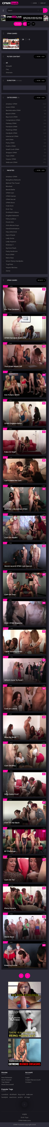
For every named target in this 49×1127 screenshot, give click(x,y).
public (20, 1097)
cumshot (4, 1094)
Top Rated (5, 1082)
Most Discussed (7, 1084)
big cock (21, 1094)
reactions (12, 1097)
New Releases (6, 1077)
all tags (27, 1097)
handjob (4, 1097)
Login (27, 1077)
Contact (28, 1082)
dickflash (13, 1094)
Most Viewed (6, 1080)
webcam (29, 1094)
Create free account (32, 1080)
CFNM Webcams (24, 1120)
